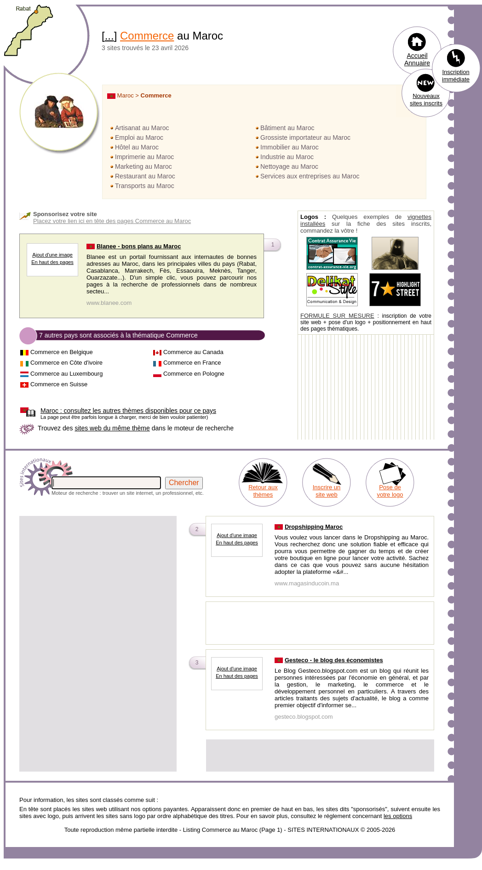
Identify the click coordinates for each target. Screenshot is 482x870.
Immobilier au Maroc (289, 147)
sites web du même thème (112, 428)
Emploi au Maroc (139, 137)
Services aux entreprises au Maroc (310, 176)
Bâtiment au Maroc (287, 128)
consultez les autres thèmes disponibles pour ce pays (128, 410)
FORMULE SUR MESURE (337, 315)
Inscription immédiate (456, 76)
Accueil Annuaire (417, 59)
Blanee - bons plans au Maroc (139, 246)
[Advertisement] (86, 603)
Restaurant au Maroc (145, 176)
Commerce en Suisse (58, 384)
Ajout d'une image (52, 255)
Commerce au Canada (193, 352)
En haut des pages (52, 262)
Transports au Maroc (144, 185)
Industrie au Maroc (287, 156)
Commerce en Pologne (193, 373)
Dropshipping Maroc (314, 526)
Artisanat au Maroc (142, 128)
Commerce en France (192, 362)
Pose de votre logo (390, 491)
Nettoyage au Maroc (289, 166)
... (109, 35)
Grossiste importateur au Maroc (305, 137)
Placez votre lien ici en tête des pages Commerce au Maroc (112, 221)
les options (398, 816)
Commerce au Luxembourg (66, 373)
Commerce (147, 35)
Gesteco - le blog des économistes (334, 660)
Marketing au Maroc (143, 166)
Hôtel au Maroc (137, 147)
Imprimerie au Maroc (144, 156)
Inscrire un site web (327, 491)
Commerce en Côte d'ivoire (66, 362)
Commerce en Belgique (61, 352)
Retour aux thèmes (263, 491)
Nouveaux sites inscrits (426, 99)
